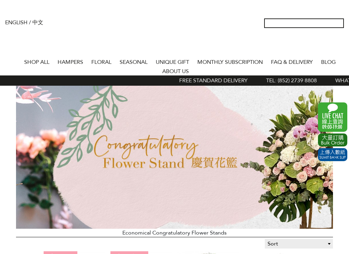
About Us (175, 71)
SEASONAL (134, 62)
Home (14, 61)
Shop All (36, 62)
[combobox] (299, 244)
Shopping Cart (328, 44)
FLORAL (101, 62)
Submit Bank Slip (332, 154)
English (16, 22)
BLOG (328, 62)
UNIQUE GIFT (172, 62)
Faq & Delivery (292, 62)
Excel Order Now (332, 139)
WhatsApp (332, 117)
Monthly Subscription (230, 62)
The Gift (174, 36)
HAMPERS (70, 62)
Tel (339, 44)
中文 (37, 22)
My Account (306, 44)
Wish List (317, 44)
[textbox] (299, 244)
